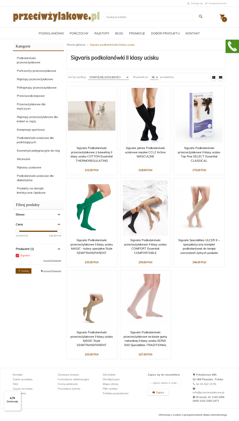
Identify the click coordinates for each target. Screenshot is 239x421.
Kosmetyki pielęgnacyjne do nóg (38, 150)
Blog (119, 33)
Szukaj (23, 270)
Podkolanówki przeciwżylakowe (28, 60)
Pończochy (79, 33)
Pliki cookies (110, 388)
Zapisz (158, 392)
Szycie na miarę (22, 388)
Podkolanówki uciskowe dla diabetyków (35, 178)
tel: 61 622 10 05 (204, 384)
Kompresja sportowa (31, 129)
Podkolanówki (51, 33)
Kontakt (193, 33)
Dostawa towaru (68, 374)
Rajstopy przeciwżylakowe (35, 79)
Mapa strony (110, 384)
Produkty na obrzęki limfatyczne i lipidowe (31, 190)
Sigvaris (25, 255)
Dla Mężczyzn (111, 379)
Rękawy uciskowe (29, 167)
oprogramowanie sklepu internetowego (205, 414)
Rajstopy (101, 33)
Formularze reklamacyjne (73, 379)
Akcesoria (23, 159)
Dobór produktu (165, 33)
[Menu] (19, 393)
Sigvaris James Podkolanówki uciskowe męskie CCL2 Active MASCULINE (145, 152)
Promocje (137, 33)
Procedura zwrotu (69, 388)
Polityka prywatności (115, 393)
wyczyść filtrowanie (52, 260)
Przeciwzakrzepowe (31, 96)
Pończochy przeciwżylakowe (36, 71)
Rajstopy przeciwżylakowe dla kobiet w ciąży (37, 119)
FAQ (15, 384)
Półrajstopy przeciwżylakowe (37, 87)
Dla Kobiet (109, 374)
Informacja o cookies (170, 414)
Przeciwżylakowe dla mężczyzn (31, 106)
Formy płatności (68, 384)
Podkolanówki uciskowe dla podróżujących (35, 140)
